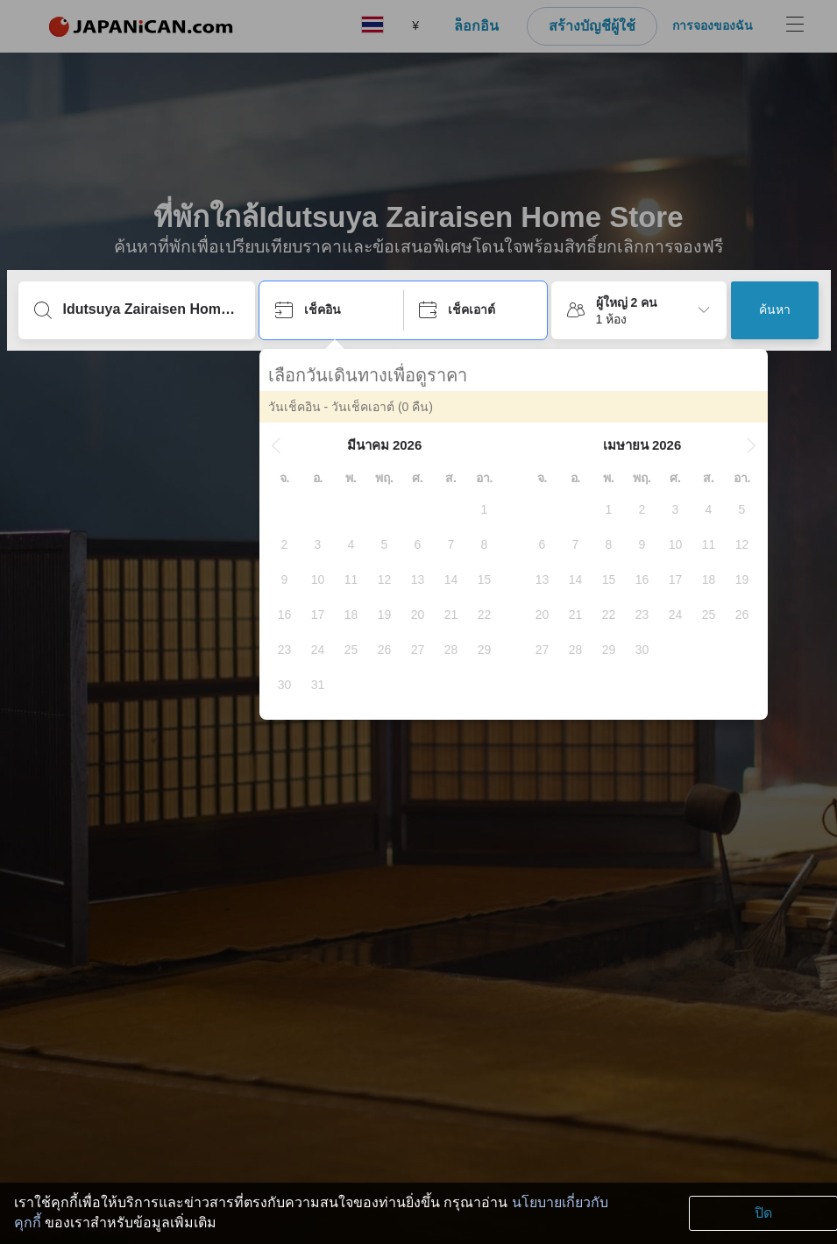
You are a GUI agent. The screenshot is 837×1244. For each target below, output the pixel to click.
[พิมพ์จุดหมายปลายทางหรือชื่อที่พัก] (150, 309)
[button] (276, 445)
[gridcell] (484, 509)
